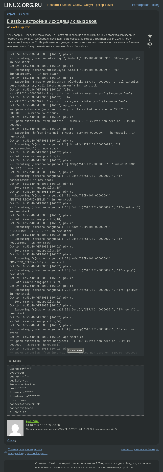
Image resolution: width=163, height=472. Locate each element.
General (24, 14)
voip (27, 27)
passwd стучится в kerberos (138, 449)
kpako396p (32, 421)
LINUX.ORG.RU (23, 5)
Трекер (99, 5)
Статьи (77, 5)
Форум (88, 5)
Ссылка (11, 440)
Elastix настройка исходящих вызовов (52, 21)
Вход (155, 5)
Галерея (66, 5)
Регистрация (140, 5)
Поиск (109, 5)
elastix (15, 27)
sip (22, 27)
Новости (53, 5)
